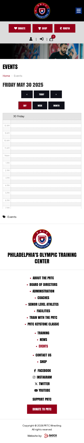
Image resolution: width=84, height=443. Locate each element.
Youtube (42, 390)
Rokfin (65, 28)
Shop (42, 28)
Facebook (42, 371)
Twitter (42, 384)
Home (6, 76)
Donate (19, 28)
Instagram (42, 377)
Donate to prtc (42, 409)
